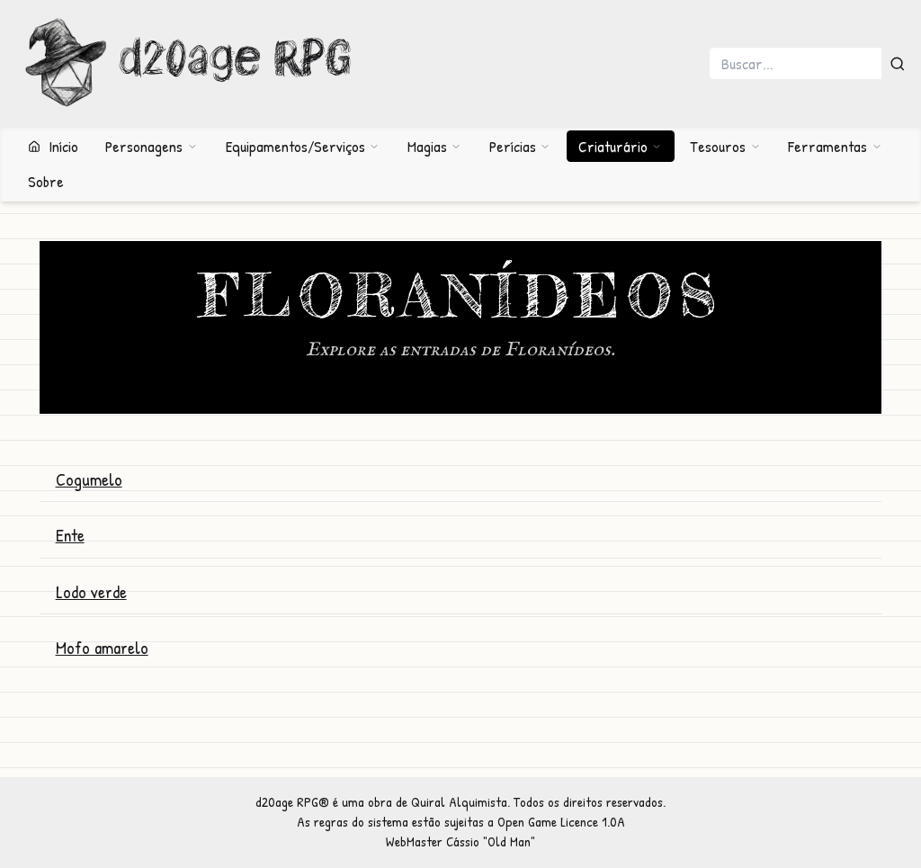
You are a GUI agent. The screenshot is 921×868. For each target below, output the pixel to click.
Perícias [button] (519, 146)
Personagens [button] (151, 146)
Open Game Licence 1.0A (561, 821)
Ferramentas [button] (834, 146)
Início (53, 146)
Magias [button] (434, 146)
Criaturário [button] (620, 146)
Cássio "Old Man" (490, 841)
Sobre (46, 181)
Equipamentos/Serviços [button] (303, 146)
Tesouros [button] (725, 146)
